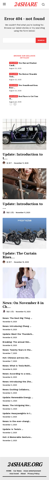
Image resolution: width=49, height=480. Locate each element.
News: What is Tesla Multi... (17, 365)
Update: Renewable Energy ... (18, 397)
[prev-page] (10, 104)
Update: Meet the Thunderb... (18, 334)
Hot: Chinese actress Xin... (16, 358)
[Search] (41, 40)
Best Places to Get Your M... (23, 97)
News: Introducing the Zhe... (17, 381)
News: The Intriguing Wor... (17, 405)
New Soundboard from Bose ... (23, 86)
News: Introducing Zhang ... (17, 326)
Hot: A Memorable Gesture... (17, 437)
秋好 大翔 (10, 213)
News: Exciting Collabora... (16, 389)
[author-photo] (4, 162)
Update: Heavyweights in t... (17, 413)
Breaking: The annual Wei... (17, 342)
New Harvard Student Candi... (23, 64)
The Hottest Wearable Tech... (23, 75)
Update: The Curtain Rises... (20, 255)
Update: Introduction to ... (23, 206)
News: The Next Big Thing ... (17, 318)
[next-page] (15, 104)
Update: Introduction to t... (23, 156)
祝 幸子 (9, 163)
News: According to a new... (17, 373)
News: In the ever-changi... (17, 421)
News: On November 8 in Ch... (23, 304)
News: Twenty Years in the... (17, 350)
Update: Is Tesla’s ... (13, 429)
